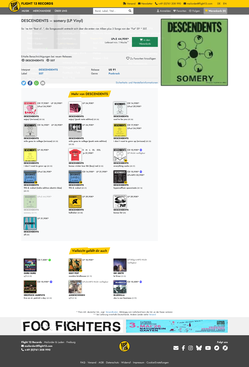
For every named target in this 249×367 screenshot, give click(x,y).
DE (219, 3)
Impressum (138, 362)
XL (93, 149)
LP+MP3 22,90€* (136, 175)
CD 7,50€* (42, 259)
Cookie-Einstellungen (158, 362)
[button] (23, 83)
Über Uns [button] (61, 11)
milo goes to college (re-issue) (45, 140)
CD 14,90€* (133, 103)
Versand (152, 314)
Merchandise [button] (42, 11)
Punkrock (114, 73)
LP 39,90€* (88, 196)
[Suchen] (130, 11)
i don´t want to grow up (45, 164)
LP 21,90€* (102, 171)
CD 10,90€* (133, 149)
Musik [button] (25, 11)
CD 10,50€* (133, 281)
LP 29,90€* (133, 196)
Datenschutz (112, 362)
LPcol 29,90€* (134, 106)
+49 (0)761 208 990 (35, 350)
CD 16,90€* (43, 124)
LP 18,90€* (88, 259)
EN (224, 3)
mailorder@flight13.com (36, 346)
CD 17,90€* (43, 103)
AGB (101, 362)
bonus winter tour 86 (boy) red (90, 164)
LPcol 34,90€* (44, 106)
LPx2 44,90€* (44, 196)
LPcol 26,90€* (44, 171)
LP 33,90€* (56, 103)
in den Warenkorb (145, 42)
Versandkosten (112, 311)
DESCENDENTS (48, 69)
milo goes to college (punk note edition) (90, 140)
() (215, 11)
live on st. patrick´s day (45, 296)
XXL (99, 149)
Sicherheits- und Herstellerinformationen (137, 82)
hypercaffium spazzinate (134, 186)
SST (41, 73)
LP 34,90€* (88, 103)
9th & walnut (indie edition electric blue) (45, 186)
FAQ (82, 362)
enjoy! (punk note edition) (90, 118)
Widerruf (126, 362)
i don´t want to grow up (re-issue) (134, 140)
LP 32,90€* (57, 124)
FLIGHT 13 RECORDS (37, 3)
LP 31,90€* (43, 218)
